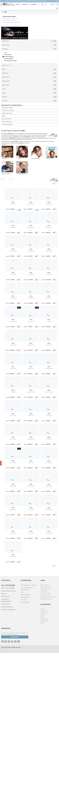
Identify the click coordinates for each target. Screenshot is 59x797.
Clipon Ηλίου (8, 183)
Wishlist (42, 761)
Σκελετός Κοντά (8, 105)
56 (29, 46)
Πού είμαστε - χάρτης (29, 729)
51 (13, 46)
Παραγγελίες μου (44, 763)
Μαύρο (6, 172)
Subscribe (15, 781)
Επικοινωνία (5, 740)
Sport (5, 97)
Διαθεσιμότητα (7, 51)
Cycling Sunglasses (45, 733)
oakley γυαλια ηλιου (7, 257)
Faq (22, 736)
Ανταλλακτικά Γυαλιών (10, 75)
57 (33, 46)
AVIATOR (6, 214)
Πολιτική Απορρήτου (8, 754)
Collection (6, 235)
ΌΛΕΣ (5, 238)
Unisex (6, 95)
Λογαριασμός (43, 755)
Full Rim (6, 203)
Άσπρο (6, 164)
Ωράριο (3, 738)
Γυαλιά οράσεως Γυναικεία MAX (10, 18)
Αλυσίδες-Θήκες (8, 73)
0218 (5, 149)
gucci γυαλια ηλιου (7, 263)
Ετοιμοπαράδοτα (9, 55)
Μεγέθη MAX (6, 41)
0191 (5, 147)
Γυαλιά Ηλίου (7, 69)
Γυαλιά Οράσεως (8, 71)
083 (5, 151)
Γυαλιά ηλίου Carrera (45, 731)
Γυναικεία (7, 101)
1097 (5, 153)
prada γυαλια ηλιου (7, 265)
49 (5, 46)
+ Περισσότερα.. (4, 288)
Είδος (5, 90)
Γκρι (6, 185)
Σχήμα (5, 209)
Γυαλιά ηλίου (43, 735)
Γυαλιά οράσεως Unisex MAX (9, 20)
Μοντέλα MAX (6, 139)
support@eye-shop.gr (8, 735)
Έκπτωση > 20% (8, 230)
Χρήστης (42, 759)
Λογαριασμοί (25, 741)
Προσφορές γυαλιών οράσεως (47, 741)
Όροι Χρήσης (25, 739)
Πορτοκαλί (7, 170)
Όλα (6, 59)
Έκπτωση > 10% (8, 228)
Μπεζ (6, 166)
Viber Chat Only (7, 732)
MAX (5, 12)
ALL (6, 162)
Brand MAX (6, 112)
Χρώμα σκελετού (7, 159)
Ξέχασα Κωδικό (44, 765)
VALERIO (6, 130)
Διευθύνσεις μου (44, 757)
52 (17, 46)
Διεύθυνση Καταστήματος (6, 744)
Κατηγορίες (6, 64)
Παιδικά (6, 103)
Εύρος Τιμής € (8, 80)
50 (9, 46)
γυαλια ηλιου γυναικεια (8, 254)
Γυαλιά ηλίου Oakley (45, 737)
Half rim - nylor (8, 205)
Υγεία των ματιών (44, 729)
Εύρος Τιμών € (7, 83)
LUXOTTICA (7, 122)
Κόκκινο (7, 174)
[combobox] (6, 323)
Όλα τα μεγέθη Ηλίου (45, 743)
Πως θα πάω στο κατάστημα (27, 733)
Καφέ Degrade (8, 192)
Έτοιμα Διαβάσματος (10, 107)
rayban (3, 260)
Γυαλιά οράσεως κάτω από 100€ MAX (11, 22)
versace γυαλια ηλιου (7, 268)
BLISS (5, 120)
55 (25, 46)
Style (5, 197)
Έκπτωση (5, 223)
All (5, 201)
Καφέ (6, 189)
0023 (5, 145)
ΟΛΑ (5, 44)
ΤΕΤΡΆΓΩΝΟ (7, 216)
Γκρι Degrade (8, 187)
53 (21, 46)
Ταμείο (42, 767)
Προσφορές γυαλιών (45, 739)
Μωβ (6, 168)
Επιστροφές (25, 746)
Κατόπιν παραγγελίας (10, 57)
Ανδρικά (6, 99)
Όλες (6, 226)
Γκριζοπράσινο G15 (10, 194)
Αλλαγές (24, 744)
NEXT (5, 126)
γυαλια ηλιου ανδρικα (7, 251)
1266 (5, 155)
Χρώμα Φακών (6, 178)
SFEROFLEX (7, 128)
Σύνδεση (42, 753)
